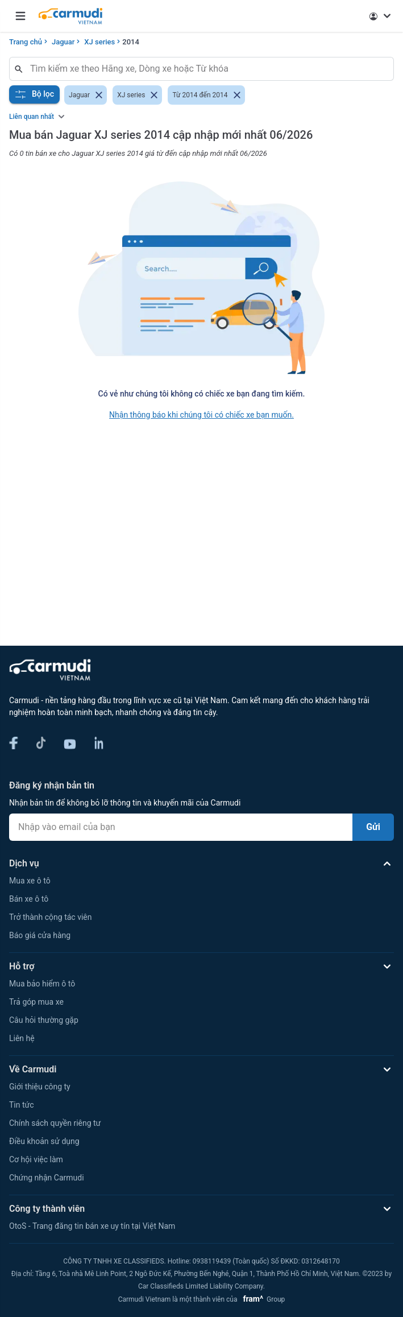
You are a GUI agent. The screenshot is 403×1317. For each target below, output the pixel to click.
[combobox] (206, 68)
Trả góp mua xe (36, 1001)
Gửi (373, 826)
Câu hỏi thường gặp (43, 1020)
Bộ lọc (34, 94)
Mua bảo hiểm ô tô (42, 983)
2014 (130, 42)
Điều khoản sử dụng (44, 1141)
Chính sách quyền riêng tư (55, 1123)
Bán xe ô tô (28, 898)
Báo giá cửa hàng (39, 935)
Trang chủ (25, 42)
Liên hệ (22, 1038)
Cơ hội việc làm (36, 1159)
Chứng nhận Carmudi (46, 1177)
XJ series (99, 42)
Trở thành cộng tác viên (50, 917)
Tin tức (21, 1104)
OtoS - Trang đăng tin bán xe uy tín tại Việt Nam (92, 1226)
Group (262, 1299)
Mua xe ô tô (30, 880)
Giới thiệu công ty (39, 1086)
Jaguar (63, 42)
